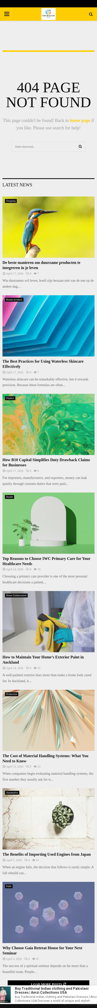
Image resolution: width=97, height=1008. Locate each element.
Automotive (12, 792)
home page (80, 120)
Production (11, 694)
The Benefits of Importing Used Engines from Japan (46, 854)
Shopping (11, 200)
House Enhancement (16, 595)
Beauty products (14, 299)
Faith (8, 886)
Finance (10, 398)
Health (9, 496)
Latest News (17, 184)
